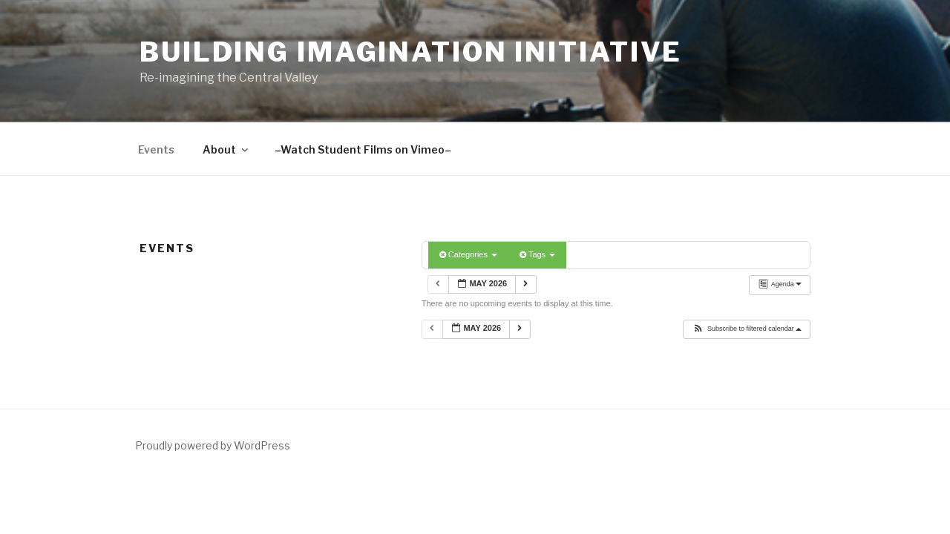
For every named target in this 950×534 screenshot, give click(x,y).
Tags (537, 254)
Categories (468, 254)
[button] (747, 329)
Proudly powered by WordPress (212, 445)
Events (156, 149)
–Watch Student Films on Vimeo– (363, 149)
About (226, 149)
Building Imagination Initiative (411, 52)
